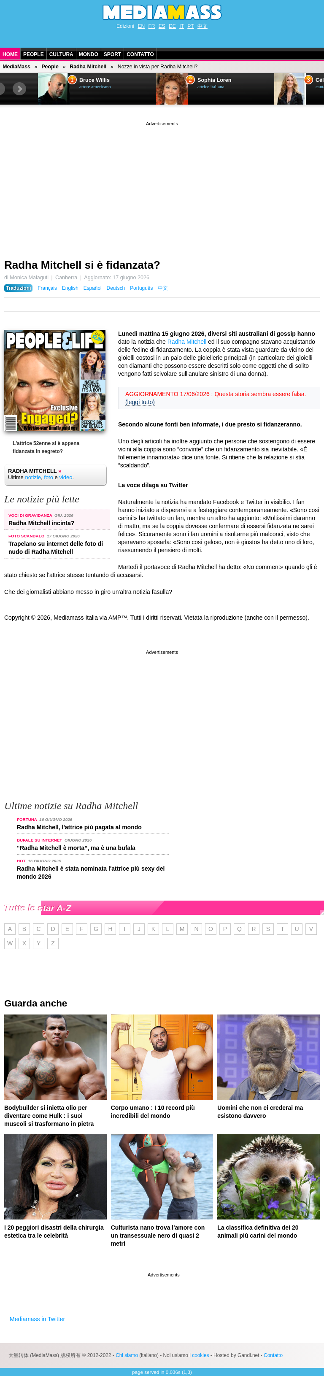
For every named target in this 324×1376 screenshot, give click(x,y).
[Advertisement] (162, 187)
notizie (33, 477)
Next (19, 89)
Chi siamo (127, 1355)
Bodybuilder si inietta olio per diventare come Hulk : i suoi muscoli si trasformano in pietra (49, 1115)
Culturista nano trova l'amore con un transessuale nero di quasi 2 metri (158, 1235)
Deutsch (116, 288)
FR (151, 26)
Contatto (140, 54)
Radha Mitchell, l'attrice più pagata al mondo (79, 827)
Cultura (61, 54)
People (33, 54)
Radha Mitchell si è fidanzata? (82, 265)
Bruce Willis (94, 80)
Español (93, 288)
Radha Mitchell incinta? (41, 523)
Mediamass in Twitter (37, 1319)
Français (47, 288)
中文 (202, 26)
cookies (200, 1355)
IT (181, 26)
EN (141, 26)
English (70, 288)
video (65, 477)
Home (10, 54)
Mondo (88, 54)
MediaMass (16, 67)
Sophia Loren (214, 80)
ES (162, 26)
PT (190, 26)
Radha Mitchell (88, 67)
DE (172, 26)
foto (48, 477)
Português (141, 288)
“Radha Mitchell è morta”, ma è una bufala (76, 847)
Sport (112, 54)
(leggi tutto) (140, 402)
